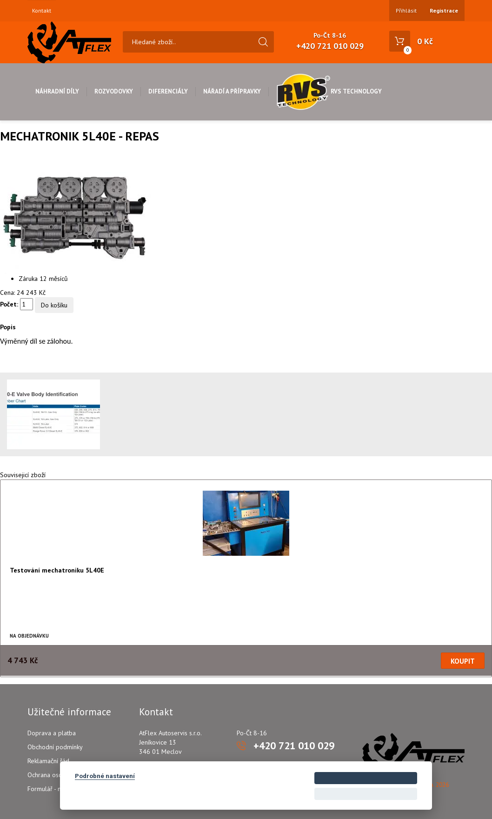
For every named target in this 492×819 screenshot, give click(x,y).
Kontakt (41, 10)
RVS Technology (329, 91)
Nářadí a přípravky (232, 91)
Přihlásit (406, 10)
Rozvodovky (113, 91)
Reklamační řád (48, 761)
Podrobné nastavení (105, 775)
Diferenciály (168, 91)
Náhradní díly (57, 91)
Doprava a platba (51, 733)
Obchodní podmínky (55, 747)
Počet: (9, 304)
